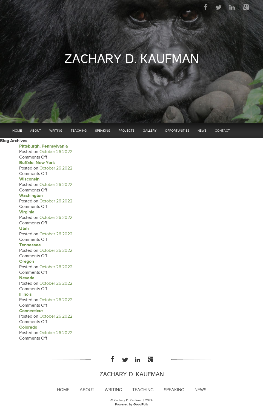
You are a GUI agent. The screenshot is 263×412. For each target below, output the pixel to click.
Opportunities (177, 130)
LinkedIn (232, 7)
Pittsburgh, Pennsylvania (43, 146)
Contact (222, 130)
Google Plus (246, 7)
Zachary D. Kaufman (131, 59)
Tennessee (30, 245)
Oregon (26, 261)
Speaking (102, 130)
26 (58, 151)
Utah (24, 228)
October (47, 151)
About (35, 130)
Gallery (150, 130)
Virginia (27, 212)
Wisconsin (29, 179)
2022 (67, 151)
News (202, 130)
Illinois (25, 294)
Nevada (27, 278)
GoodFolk (140, 404)
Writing (55, 130)
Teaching (79, 130)
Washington (31, 195)
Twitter (219, 7)
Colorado (28, 327)
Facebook (205, 7)
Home (17, 130)
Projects (127, 130)
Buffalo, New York (37, 162)
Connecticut (31, 311)
